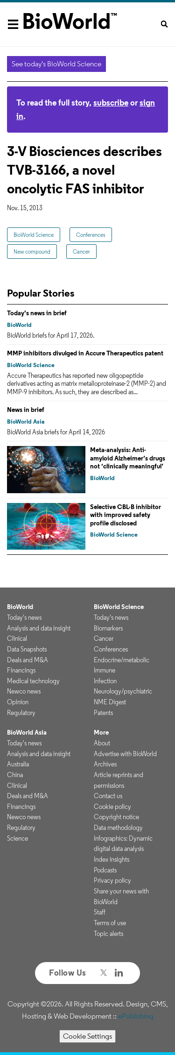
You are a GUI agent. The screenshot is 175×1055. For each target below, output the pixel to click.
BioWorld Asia (25, 421)
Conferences (90, 234)
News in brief (25, 409)
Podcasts (105, 870)
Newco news (24, 691)
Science (17, 838)
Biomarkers (108, 628)
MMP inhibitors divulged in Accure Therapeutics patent (85, 353)
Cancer (81, 251)
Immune (104, 670)
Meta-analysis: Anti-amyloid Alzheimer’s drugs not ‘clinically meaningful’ (127, 458)
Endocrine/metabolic (121, 660)
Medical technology (33, 681)
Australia (18, 764)
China (15, 775)
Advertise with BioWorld (125, 754)
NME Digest (110, 702)
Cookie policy (112, 806)
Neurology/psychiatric (123, 691)
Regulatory (21, 712)
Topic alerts (108, 933)
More (101, 732)
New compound (32, 251)
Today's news (24, 617)
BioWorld (19, 325)
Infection (105, 681)
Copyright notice (116, 817)
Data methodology (118, 827)
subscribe (110, 102)
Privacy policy (112, 880)
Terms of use (110, 923)
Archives (105, 764)
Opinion (17, 702)
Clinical (17, 638)
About (102, 743)
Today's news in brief (37, 313)
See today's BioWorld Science (56, 63)
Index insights (111, 859)
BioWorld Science (34, 234)
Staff (99, 912)
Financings (21, 670)
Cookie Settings (87, 1036)
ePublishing (136, 1016)
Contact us (108, 796)
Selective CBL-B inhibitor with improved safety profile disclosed (125, 515)
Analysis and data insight (38, 628)
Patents (103, 712)
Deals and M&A (27, 660)
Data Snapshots (27, 649)
